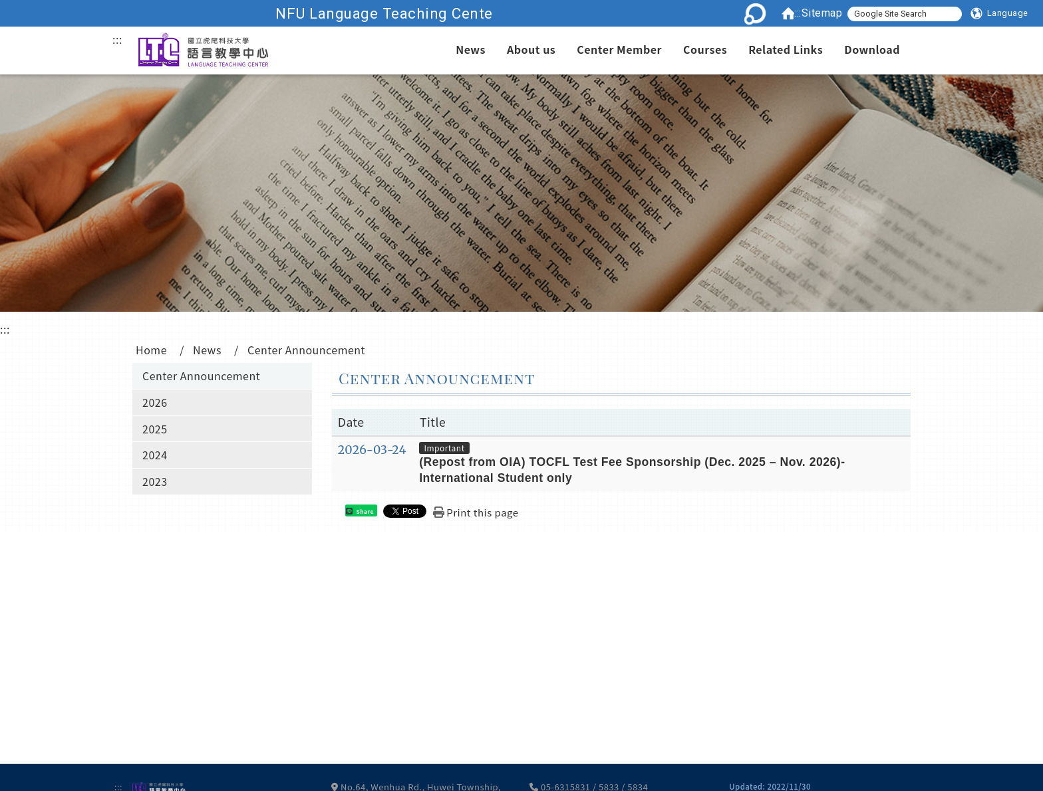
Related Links (785, 49)
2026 (155, 402)
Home (151, 350)
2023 (155, 481)
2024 (155, 455)
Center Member (619, 49)
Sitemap (822, 13)
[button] (999, 13)
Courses (705, 49)
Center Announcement (201, 376)
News (471, 49)
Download (872, 49)
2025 (155, 429)
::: (798, 13)
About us (531, 49)
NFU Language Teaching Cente (450, 13)
